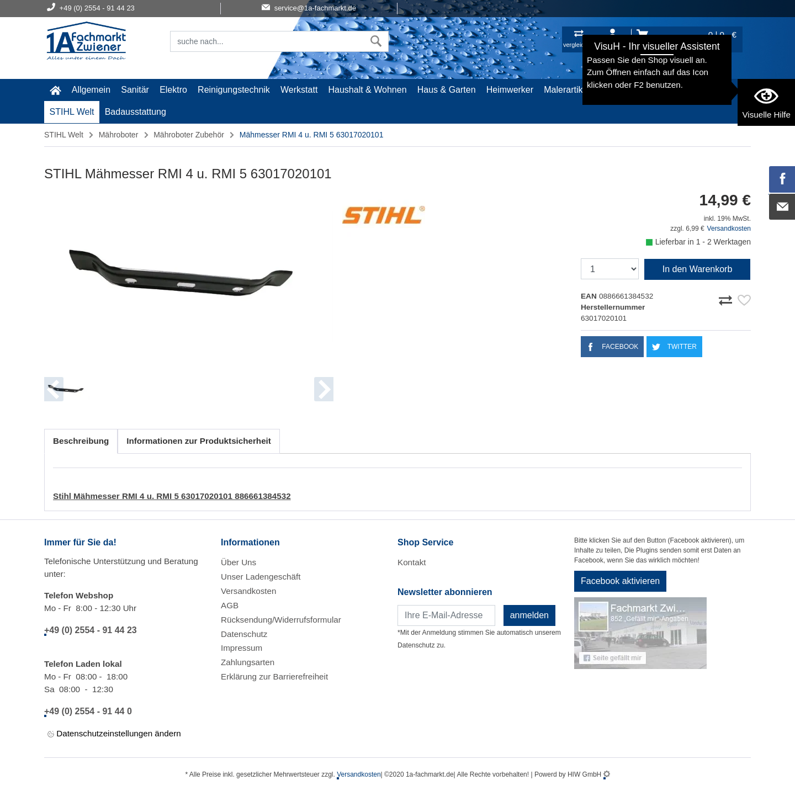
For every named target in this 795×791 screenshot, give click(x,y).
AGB (230, 605)
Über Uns (238, 562)
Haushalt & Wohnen (367, 89)
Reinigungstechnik (234, 89)
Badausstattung (135, 111)
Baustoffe (663, 89)
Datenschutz (244, 634)
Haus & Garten (446, 89)
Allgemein (91, 89)
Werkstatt (298, 89)
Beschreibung (81, 440)
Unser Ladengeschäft (260, 576)
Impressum (241, 647)
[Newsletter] (446, 615)
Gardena (617, 89)
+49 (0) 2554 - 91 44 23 (90, 630)
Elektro (173, 89)
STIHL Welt (72, 111)
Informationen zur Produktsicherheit (198, 440)
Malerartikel (567, 89)
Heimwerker (509, 89)
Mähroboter (119, 134)
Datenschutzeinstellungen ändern (114, 734)
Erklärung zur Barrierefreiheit (274, 676)
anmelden (529, 615)
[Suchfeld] (267, 41)
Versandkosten (729, 228)
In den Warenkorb (697, 269)
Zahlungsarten (247, 662)
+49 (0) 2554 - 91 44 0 (88, 711)
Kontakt (412, 562)
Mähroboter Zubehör (188, 134)
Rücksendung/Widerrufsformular (281, 619)
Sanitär (135, 89)
